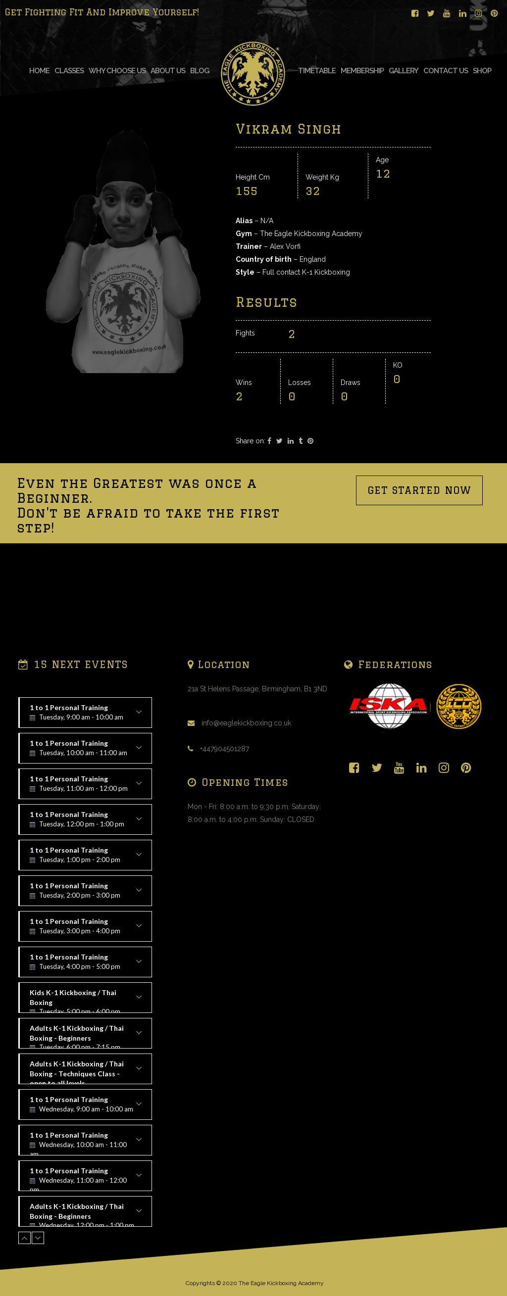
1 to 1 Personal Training (86, 715)
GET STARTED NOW (419, 569)
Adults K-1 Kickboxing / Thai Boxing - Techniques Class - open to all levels (86, 1071)
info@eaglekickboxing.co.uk (246, 723)
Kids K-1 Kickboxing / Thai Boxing (86, 1000)
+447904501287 (224, 749)
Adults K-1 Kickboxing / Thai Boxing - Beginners (86, 1036)
